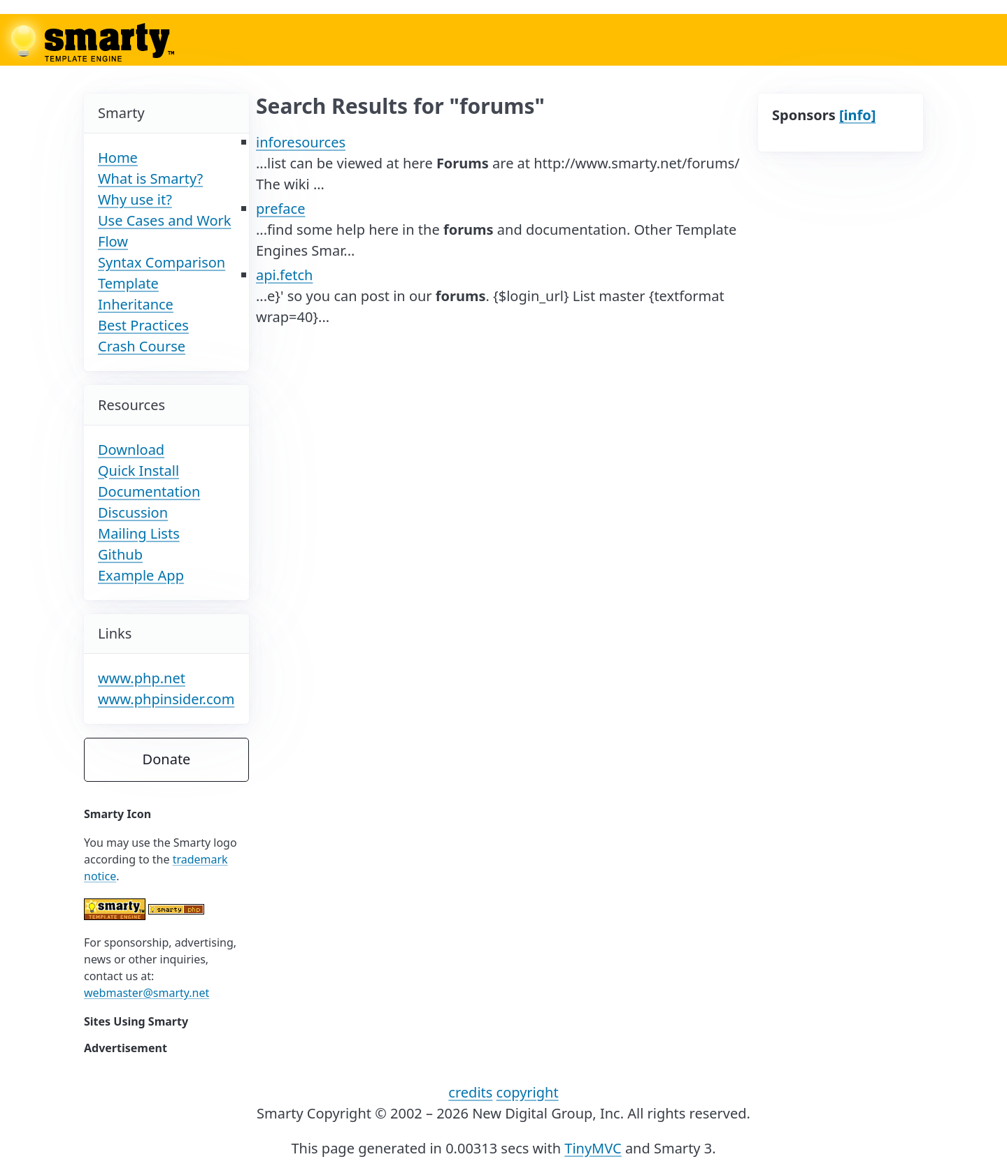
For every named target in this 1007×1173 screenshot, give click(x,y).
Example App (141, 575)
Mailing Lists (139, 533)
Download (131, 449)
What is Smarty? (150, 178)
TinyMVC (592, 1148)
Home (118, 157)
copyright (528, 1092)
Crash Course (141, 346)
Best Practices (143, 325)
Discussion (133, 512)
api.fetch (284, 274)
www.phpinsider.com (166, 699)
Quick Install (138, 470)
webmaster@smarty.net (146, 992)
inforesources (300, 142)
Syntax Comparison (161, 262)
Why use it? (135, 199)
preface (280, 208)
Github (120, 554)
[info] (857, 114)
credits (470, 1092)
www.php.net (141, 678)
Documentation (149, 491)
